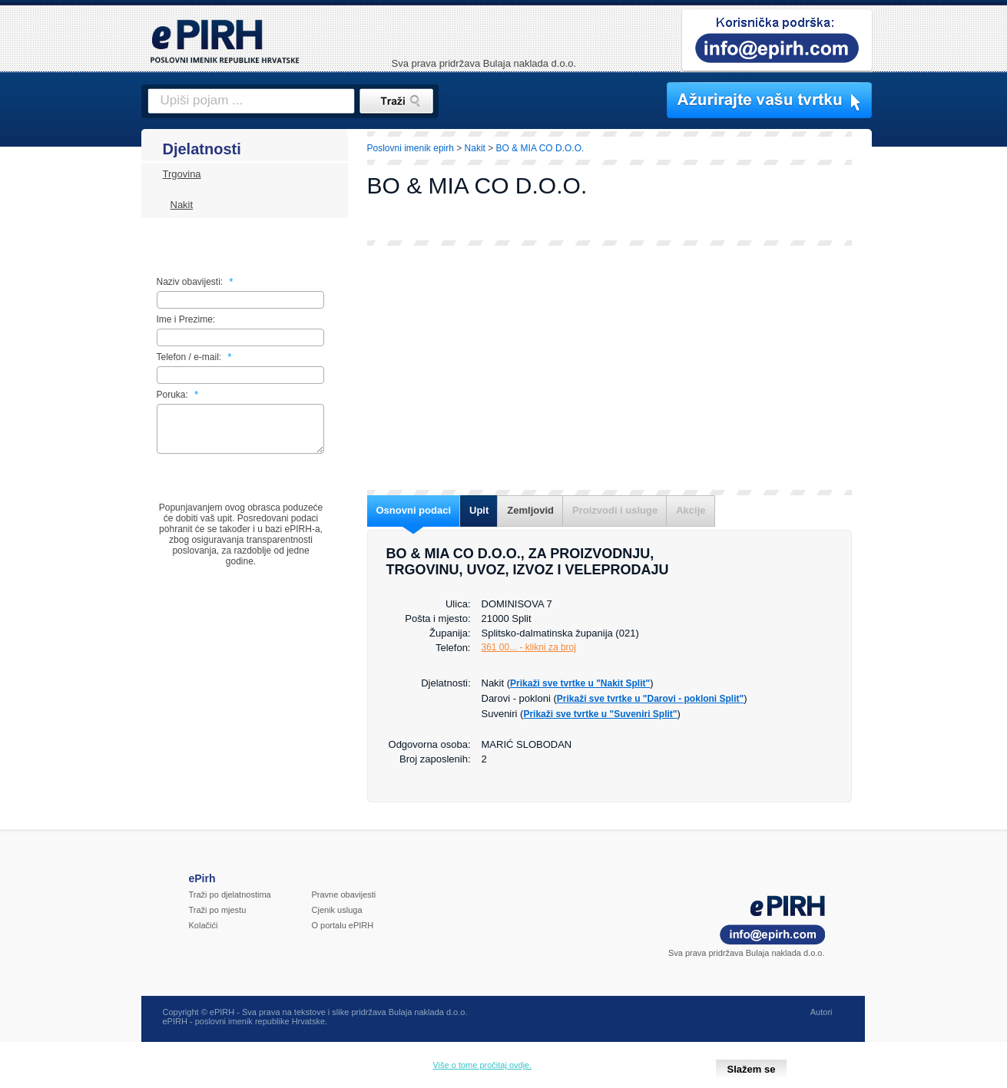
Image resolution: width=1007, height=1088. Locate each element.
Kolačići (203, 934)
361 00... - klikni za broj (529, 647)
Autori (821, 1021)
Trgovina (182, 174)
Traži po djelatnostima (230, 903)
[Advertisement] (939, 395)
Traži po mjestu (218, 919)
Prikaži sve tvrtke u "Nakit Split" (580, 683)
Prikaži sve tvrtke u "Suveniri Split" (600, 714)
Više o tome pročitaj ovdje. (482, 1065)
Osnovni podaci (414, 510)
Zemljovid (530, 510)
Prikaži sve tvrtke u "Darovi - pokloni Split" (650, 698)
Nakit (182, 204)
